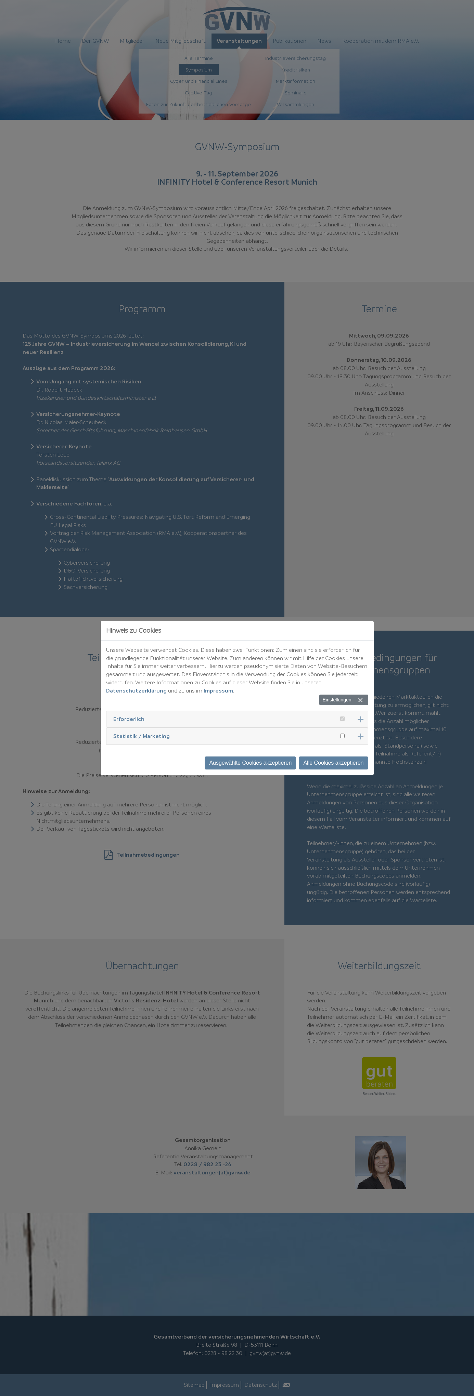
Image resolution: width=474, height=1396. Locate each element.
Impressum (218, 690)
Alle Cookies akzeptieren (333, 763)
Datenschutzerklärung (136, 690)
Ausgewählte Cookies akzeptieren (250, 763)
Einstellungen (336, 699)
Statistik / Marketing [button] (141, 736)
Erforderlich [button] (128, 718)
